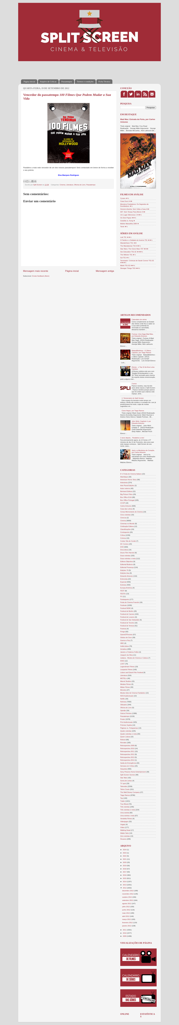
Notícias (123, 702)
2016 (125, 875)
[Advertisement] (72, 68)
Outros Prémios (126, 713)
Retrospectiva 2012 (127, 754)
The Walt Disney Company (130, 792)
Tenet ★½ (124, 226)
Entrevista (124, 579)
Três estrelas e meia (127, 810)
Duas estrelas (125, 555)
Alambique (124, 477)
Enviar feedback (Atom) (40, 276)
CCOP (122, 503)
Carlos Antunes (125, 506)
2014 (125, 881)
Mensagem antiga (105, 271)
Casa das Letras (126, 509)
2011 (125, 930)
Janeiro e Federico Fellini (129, 652)
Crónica (123, 538)
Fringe (122, 631)
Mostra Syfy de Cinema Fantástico (132, 693)
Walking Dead (125, 830)
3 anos (134, 383)
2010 (125, 933)
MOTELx (123, 678)
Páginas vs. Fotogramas (129, 728)
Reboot (123, 739)
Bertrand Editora (126, 491)
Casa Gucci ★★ (126, 201)
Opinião (123, 710)
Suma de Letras (126, 780)
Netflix (122, 699)
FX (121, 596)
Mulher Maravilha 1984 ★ (129, 223)
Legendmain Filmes (127, 666)
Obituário (123, 704)
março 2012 (126, 919)
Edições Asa (124, 573)
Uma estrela (124, 813)
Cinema (62, 185)
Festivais (123, 605)
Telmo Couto (124, 789)
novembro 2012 (128, 894)
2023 (125, 853)
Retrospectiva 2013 (127, 757)
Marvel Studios (125, 681)
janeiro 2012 (127, 926)
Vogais (122, 824)
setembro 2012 (128, 900)
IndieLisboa (124, 646)
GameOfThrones (126, 634)
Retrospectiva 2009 (127, 745)
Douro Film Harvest (127, 553)
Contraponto (124, 532)
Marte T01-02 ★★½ (127, 265)
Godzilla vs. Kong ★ (127, 221)
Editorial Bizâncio (126, 564)
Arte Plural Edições (127, 485)
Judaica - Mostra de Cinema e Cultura (134, 658)
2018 (125, 869)
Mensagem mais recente (35, 271)
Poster (122, 719)
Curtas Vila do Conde (128, 541)
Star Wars (124, 778)
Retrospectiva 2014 (127, 760)
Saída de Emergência (128, 763)
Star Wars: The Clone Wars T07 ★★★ (134, 249)
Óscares (123, 839)
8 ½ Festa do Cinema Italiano (131, 474)
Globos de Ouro (126, 637)
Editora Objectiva (126, 561)
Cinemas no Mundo (127, 523)
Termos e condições (85, 81)
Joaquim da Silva (126, 655)
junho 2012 (126, 910)
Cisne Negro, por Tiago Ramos (133, 410)
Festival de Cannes (127, 614)
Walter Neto (124, 833)
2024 (125, 849)
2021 (125, 859)
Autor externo (125, 488)
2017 (125, 872)
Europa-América (126, 588)
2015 (125, 878)
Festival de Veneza (127, 626)
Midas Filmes (125, 687)
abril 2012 (126, 916)
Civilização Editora (127, 526)
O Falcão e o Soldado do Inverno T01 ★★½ (136, 240)
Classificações (125, 529)
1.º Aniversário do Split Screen (133, 398)
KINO (122, 661)
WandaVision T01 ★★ (128, 243)
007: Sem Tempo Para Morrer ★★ (132, 212)
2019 (125, 865)
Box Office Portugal (127, 500)
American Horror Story (128, 479)
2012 (125, 888)
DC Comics (124, 544)
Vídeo (122, 827)
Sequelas (123, 769)
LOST (122, 664)
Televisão (123, 786)
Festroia (123, 628)
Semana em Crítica (127, 766)
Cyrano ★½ (124, 198)
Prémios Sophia (126, 725)
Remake (123, 742)
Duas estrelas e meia (128, 558)
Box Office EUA (126, 497)
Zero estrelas (125, 836)
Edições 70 (124, 570)
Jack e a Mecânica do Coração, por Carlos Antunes (143, 451)
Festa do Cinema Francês (129, 602)
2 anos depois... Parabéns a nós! (132, 438)
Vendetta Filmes (126, 818)
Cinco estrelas (125, 515)
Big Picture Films (126, 494)
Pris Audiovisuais (126, 722)
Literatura (69, 185)
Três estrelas (125, 807)
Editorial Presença (127, 567)
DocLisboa (124, 550)
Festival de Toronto (127, 623)
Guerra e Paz (125, 640)
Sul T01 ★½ (124, 257)
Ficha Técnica (104, 81)
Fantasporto (124, 599)
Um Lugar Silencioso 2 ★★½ (131, 215)
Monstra (123, 690)
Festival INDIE (125, 608)
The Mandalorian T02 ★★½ (130, 246)
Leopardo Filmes (126, 669)
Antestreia (124, 482)
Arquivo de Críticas (48, 81)
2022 (125, 856)
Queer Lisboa (125, 737)
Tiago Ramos (125, 795)
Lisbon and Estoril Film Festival (131, 672)
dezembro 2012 (128, 890)
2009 (125, 936)
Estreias (123, 585)
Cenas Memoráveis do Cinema (131, 512)
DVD (122, 547)
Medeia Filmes (125, 684)
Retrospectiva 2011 (127, 751)
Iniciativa (123, 649)
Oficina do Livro (79, 185)
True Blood (124, 804)
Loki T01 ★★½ (125, 237)
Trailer (122, 801)
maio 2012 (126, 913)
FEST (122, 591)
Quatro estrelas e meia (128, 734)
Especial (123, 582)
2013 (125, 885)
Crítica (122, 535)
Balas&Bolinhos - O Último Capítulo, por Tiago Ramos (141, 351)
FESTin (123, 594)
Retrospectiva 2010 (127, 748)
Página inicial (29, 81)
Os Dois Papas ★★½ (128, 218)
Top (121, 798)
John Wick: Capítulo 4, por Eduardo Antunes (141, 422)
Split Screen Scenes (127, 775)
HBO (122, 643)
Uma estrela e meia (127, 815)
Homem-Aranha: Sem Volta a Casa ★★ (134, 209)
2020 (125, 862)
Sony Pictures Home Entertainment (133, 772)
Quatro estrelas (125, 731)
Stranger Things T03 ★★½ (130, 268)
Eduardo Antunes (126, 576)
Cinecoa (123, 518)
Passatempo (90, 185)
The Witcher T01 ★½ (128, 255)
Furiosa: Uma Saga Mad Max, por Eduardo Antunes (142, 335)
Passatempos (66, 81)
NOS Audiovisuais (126, 696)
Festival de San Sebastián (129, 620)
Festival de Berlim (126, 611)
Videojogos (124, 821)
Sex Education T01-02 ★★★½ (131, 252)
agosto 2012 (127, 903)
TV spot (123, 783)
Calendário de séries (139, 319)
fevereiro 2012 (127, 922)
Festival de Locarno (127, 617)
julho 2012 (126, 906)
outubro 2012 (127, 897)
